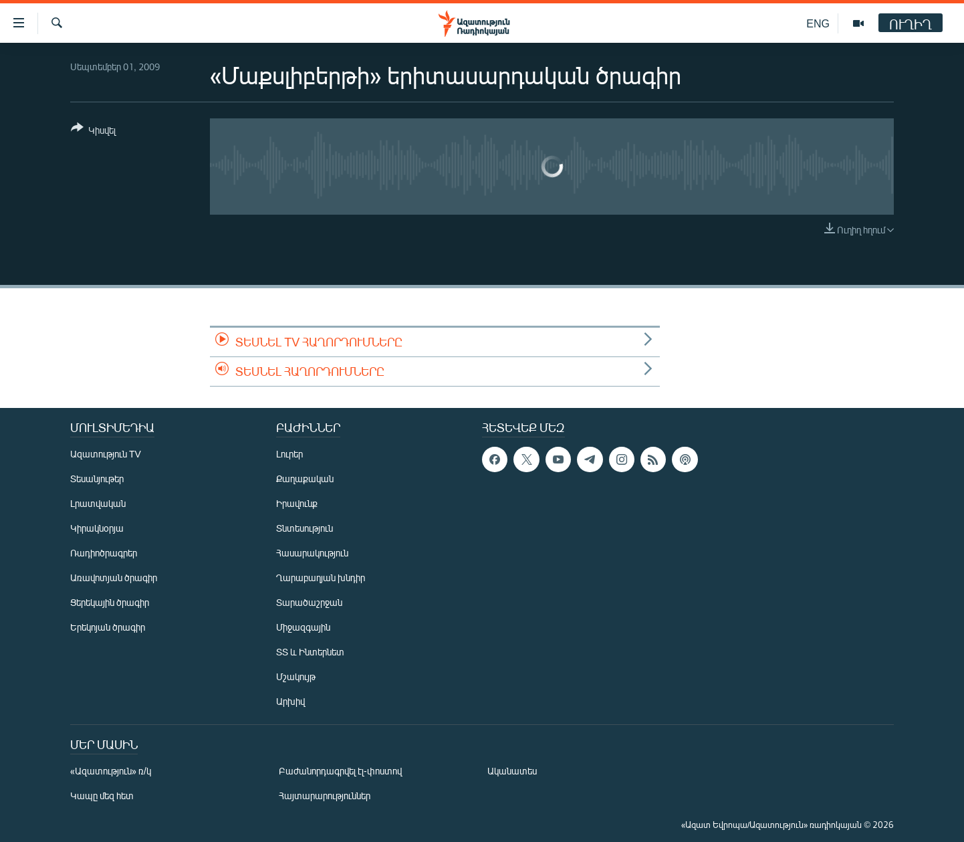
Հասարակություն (312, 552)
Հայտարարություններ (324, 795)
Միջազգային (303, 627)
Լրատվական (98, 503)
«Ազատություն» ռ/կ (110, 770)
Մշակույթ (296, 676)
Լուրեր (289, 453)
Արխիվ (290, 701)
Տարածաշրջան (309, 602)
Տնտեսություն (304, 528)
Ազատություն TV (105, 453)
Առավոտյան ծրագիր (113, 577)
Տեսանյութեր (97, 478)
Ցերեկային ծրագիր (109, 602)
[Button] (93, 131)
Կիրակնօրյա (97, 528)
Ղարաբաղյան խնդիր (320, 577)
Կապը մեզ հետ (102, 795)
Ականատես (512, 770)
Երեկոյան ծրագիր (107, 627)
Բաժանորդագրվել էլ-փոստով (340, 770)
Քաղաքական (305, 478)
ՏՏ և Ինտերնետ (310, 651)
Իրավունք (297, 503)
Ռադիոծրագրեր (103, 552)
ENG (818, 23)
